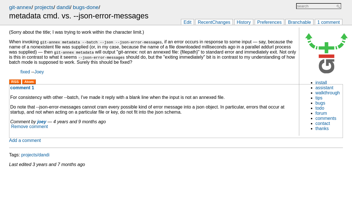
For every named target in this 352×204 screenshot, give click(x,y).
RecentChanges (214, 22)
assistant (324, 87)
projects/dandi (35, 154)
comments (325, 118)
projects (44, 7)
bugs (320, 103)
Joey (39, 71)
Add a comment (25, 140)
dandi (63, 7)
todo (319, 108)
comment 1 (22, 87)
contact (322, 123)
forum (321, 113)
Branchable (299, 22)
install (321, 82)
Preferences (269, 22)
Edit (187, 22)
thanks (322, 128)
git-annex (20, 7)
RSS (15, 82)
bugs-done (86, 7)
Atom (29, 82)
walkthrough (327, 92)
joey (41, 121)
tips (319, 97)
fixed (25, 71)
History (244, 22)
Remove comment (29, 126)
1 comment (328, 22)
